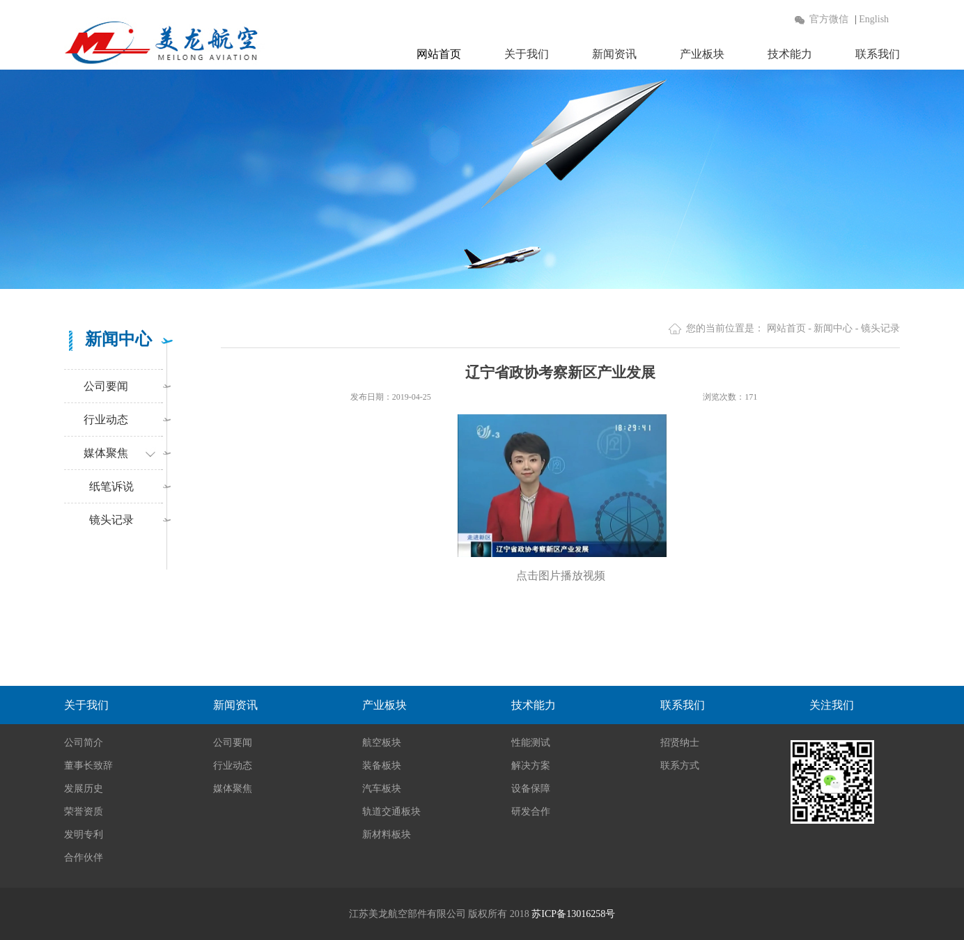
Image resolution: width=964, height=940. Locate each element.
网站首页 (439, 54)
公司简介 (83, 742)
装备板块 (381, 765)
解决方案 (530, 765)
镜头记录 (109, 520)
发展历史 (83, 788)
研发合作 (530, 811)
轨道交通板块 (391, 811)
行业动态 (106, 419)
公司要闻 (106, 386)
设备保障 (530, 788)
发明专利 (83, 834)
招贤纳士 (679, 742)
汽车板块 (381, 788)
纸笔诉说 (109, 486)
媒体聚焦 (106, 453)
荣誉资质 (83, 811)
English (874, 19)
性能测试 (530, 742)
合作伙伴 (83, 857)
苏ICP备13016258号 (573, 914)
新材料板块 (386, 834)
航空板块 (381, 742)
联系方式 (679, 765)
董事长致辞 (88, 765)
